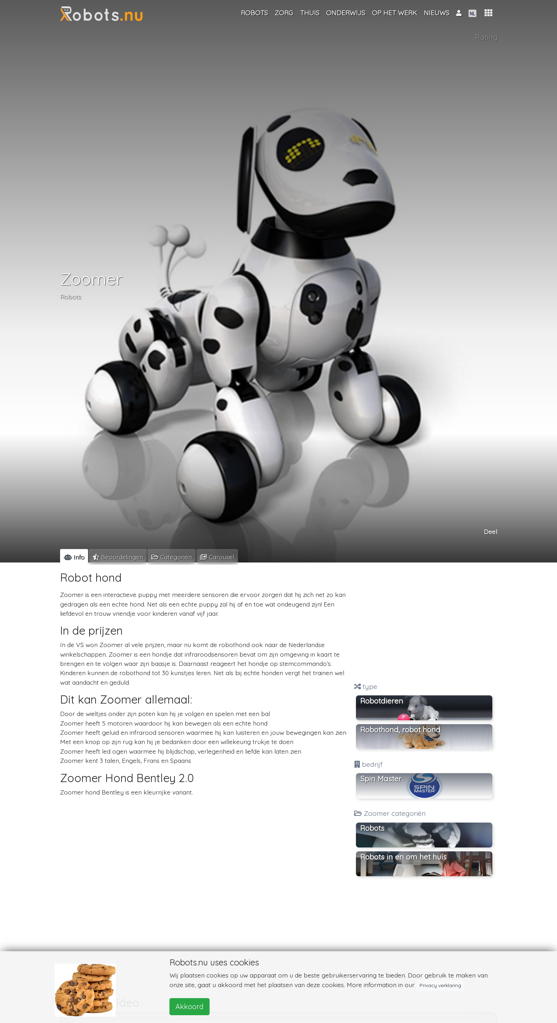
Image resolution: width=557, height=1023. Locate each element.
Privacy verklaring (440, 985)
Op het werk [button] (394, 13)
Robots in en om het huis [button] (403, 856)
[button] (488, 13)
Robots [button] (372, 828)
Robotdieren (381, 700)
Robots (70, 296)
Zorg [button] (284, 13)
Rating (486, 37)
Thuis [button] (309, 13)
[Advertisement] (424, 623)
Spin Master (380, 778)
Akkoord (189, 1006)
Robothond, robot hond (400, 729)
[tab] (74, 557)
